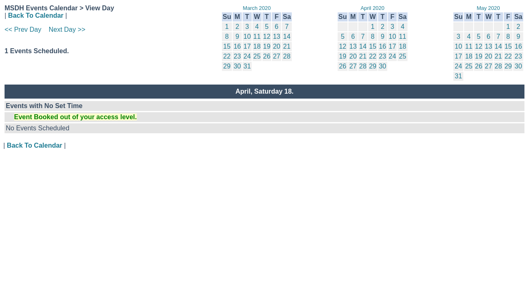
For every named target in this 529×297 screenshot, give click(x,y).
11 (257, 36)
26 (267, 56)
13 (276, 36)
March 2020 (257, 8)
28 (287, 56)
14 (287, 36)
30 (237, 66)
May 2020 (488, 8)
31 (247, 66)
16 (237, 46)
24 (247, 56)
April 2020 (373, 8)
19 (267, 46)
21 (287, 46)
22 (227, 56)
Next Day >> (67, 29)
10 (247, 36)
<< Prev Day (23, 29)
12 (267, 36)
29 (227, 66)
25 (257, 56)
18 (257, 46)
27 (276, 56)
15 (227, 46)
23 (237, 56)
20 (276, 46)
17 (247, 46)
